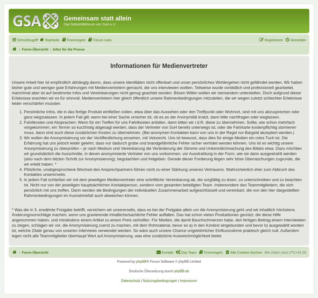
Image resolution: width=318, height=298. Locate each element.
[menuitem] (49, 40)
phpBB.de (181, 271)
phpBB (141, 261)
